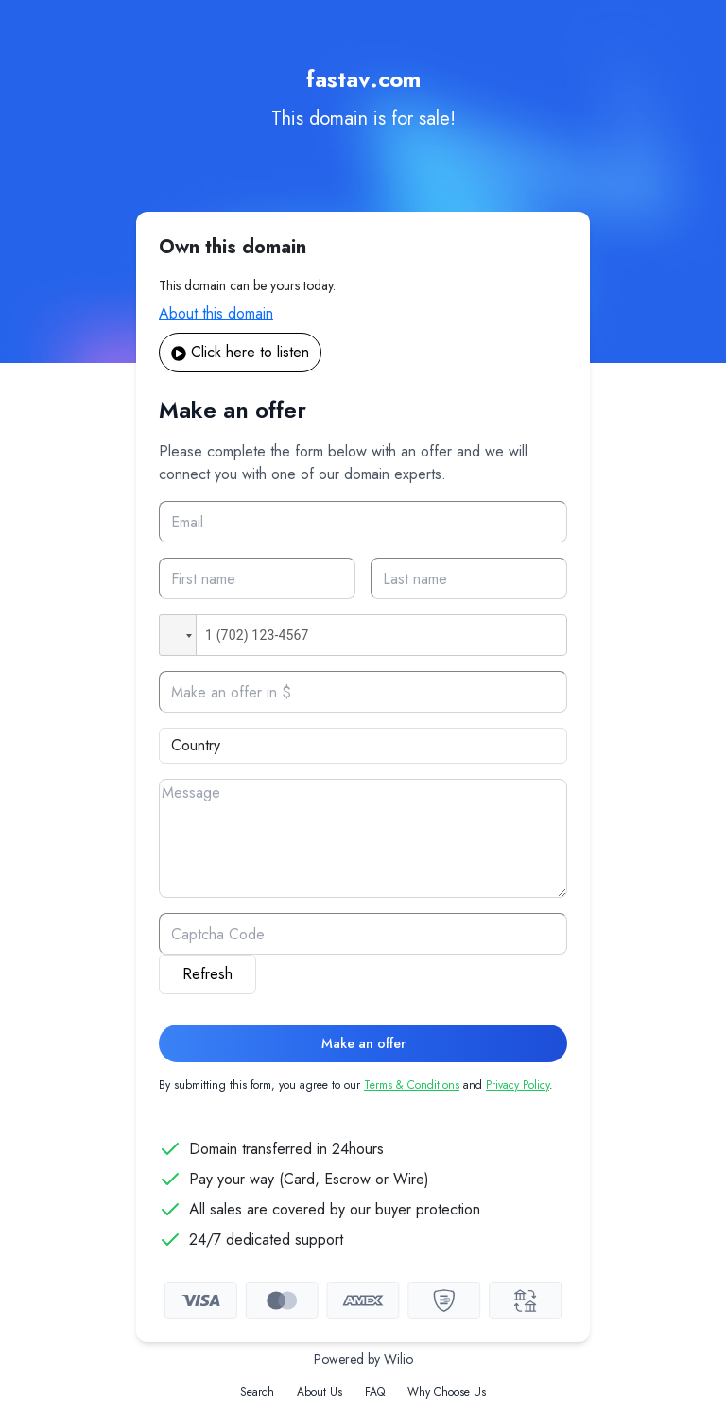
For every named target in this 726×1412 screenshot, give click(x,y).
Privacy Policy (517, 1084)
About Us (319, 1392)
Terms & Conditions (411, 1084)
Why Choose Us (446, 1392)
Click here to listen (240, 352)
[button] (178, 635)
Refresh (207, 974)
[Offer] (363, 692)
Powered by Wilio (363, 1359)
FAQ (375, 1392)
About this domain (216, 313)
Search (257, 1392)
